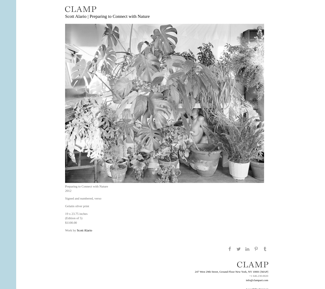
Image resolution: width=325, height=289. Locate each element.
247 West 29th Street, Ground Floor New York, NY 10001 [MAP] (231, 271)
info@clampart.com (257, 280)
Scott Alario (84, 230)
